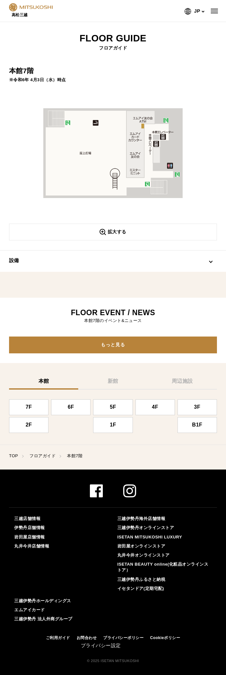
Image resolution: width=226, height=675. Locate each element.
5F (113, 407)
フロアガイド (42, 455)
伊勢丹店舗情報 (29, 527)
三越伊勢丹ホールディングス (42, 600)
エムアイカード (29, 609)
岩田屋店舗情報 (29, 537)
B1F (197, 424)
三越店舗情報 (27, 518)
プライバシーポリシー (123, 638)
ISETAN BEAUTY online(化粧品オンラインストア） (163, 567)
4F (155, 407)
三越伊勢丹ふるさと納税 (141, 579)
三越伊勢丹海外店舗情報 (141, 518)
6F (71, 407)
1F (113, 424)
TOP (13, 455)
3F (197, 407)
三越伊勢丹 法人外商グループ (43, 618)
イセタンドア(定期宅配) (140, 588)
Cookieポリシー (165, 638)
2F (29, 424)
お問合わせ (87, 638)
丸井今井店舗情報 (31, 546)
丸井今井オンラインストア (143, 555)
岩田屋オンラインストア (141, 546)
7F (29, 407)
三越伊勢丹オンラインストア (145, 527)
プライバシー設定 (101, 645)
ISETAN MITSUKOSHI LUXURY (149, 537)
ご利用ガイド (58, 638)
